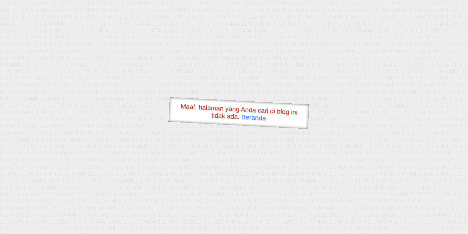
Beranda (253, 117)
